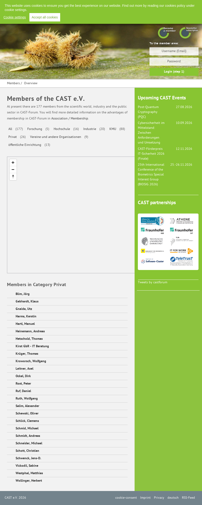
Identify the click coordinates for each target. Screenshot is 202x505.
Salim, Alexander (27, 406)
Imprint (132, 4)
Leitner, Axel (24, 369)
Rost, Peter (23, 384)
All (10, 129)
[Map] (85, 215)
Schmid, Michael (27, 428)
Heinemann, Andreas (30, 331)
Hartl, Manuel (25, 324)
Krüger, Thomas (27, 354)
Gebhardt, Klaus (27, 301)
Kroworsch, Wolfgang (31, 361)
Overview (30, 83)
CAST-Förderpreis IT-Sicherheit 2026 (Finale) (151, 154)
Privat (12, 137)
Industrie (89, 129)
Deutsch (165, 4)
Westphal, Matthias (29, 473)
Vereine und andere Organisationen (55, 137)
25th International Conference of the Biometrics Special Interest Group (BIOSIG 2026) (151, 175)
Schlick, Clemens (27, 421)
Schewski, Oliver (27, 413)
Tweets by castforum (152, 282)
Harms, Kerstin (26, 316)
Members (13, 83)
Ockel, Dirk (23, 376)
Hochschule (62, 129)
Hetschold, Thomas (29, 339)
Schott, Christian (27, 451)
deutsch (173, 498)
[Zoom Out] (13, 169)
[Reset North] (13, 176)
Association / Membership (69, 118)
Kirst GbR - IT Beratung (32, 346)
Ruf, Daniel (23, 391)
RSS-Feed (182, 4)
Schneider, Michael (29, 443)
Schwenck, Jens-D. (28, 458)
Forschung (34, 129)
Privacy (148, 4)
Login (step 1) (174, 72)
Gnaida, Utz (24, 309)
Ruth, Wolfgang (27, 398)
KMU (112, 129)
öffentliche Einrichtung (24, 145)
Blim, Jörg (23, 294)
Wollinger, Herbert (29, 481)
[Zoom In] (13, 162)
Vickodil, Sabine (27, 466)
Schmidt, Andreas (28, 436)
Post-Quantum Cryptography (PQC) (148, 112)
